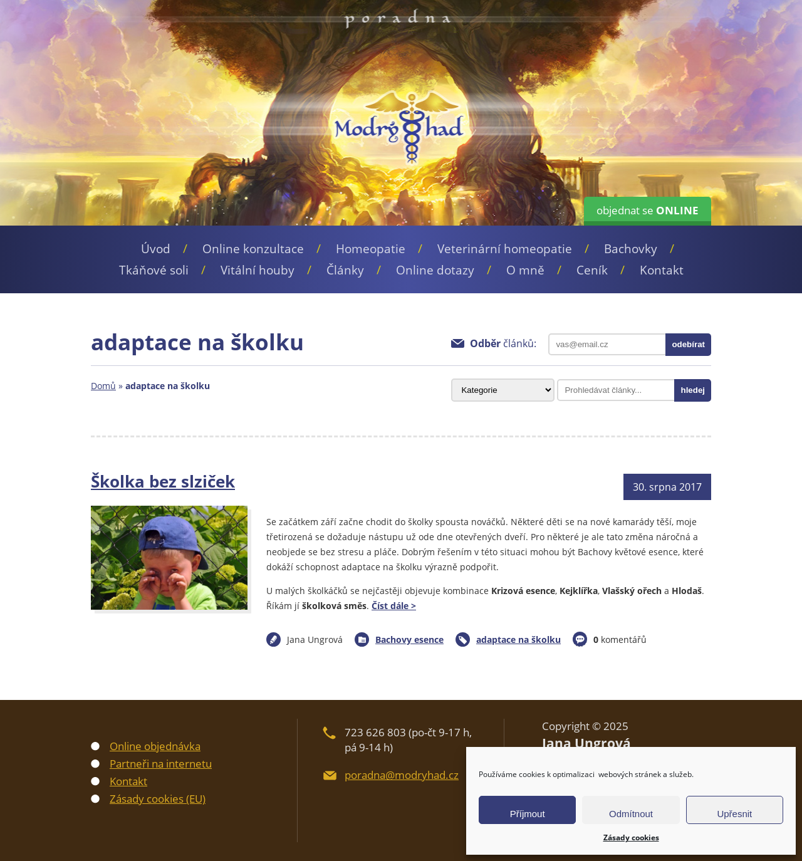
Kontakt (662, 270)
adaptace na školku (518, 639)
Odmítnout (631, 813)
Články (345, 270)
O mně (525, 270)
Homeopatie (370, 249)
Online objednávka (155, 746)
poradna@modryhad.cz (402, 775)
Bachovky (630, 249)
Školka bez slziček (163, 481)
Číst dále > (394, 606)
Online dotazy (435, 270)
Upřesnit (734, 813)
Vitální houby (257, 270)
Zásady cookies (631, 837)
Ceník (592, 270)
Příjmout (527, 813)
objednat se (647, 210)
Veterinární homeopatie (504, 249)
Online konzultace (253, 249)
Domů (103, 386)
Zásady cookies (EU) (158, 798)
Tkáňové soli (154, 270)
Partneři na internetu (161, 763)
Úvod (155, 249)
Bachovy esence (409, 639)
